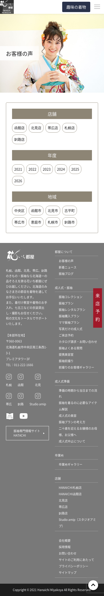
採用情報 (65, 547)
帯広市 (19, 222)
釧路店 (19, 139)
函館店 (19, 127)
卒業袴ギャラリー (70, 464)
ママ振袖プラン (69, 322)
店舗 (58, 478)
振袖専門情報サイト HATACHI (28, 433)
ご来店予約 (66, 335)
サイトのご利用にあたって (76, 560)
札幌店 (69, 127)
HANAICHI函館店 (70, 494)
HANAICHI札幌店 (70, 487)
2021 (18, 169)
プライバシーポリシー (73, 566)
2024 (61, 169)
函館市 (36, 210)
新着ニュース (67, 267)
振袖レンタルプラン (72, 309)
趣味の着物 (76, 7)
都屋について (64, 252)
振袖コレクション (70, 297)
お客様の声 (66, 261)
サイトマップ (67, 572)
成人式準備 (62, 381)
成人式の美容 (67, 415)
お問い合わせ (67, 553)
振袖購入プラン (69, 316)
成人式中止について (72, 441)
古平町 (69, 210)
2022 (32, 169)
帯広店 (53, 127)
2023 (47, 169)
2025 (75, 169)
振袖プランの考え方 (72, 422)
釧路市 (69, 222)
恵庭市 (36, 222)
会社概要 (65, 540)
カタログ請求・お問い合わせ (78, 342)
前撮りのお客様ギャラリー (76, 367)
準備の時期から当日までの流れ (78, 393)
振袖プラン (66, 303)
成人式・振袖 (64, 288)
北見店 (36, 127)
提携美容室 (66, 354)
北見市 (53, 210)
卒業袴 (59, 455)
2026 (18, 180)
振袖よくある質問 (70, 348)
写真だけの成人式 (70, 329)
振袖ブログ (66, 274)
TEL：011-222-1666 (19, 365)
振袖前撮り (66, 361)
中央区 (19, 210)
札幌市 (53, 222)
